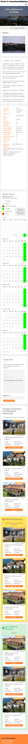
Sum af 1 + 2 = (7, 395)
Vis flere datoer (5, 351)
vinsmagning (17, 60)
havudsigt (6, 60)
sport (12, 60)
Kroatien (15, 18)
